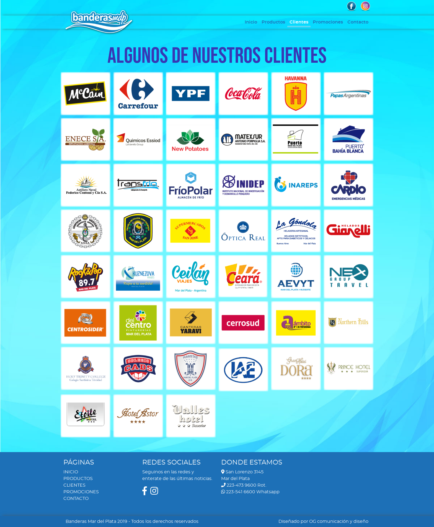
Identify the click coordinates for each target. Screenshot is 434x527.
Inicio (251, 22)
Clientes (299, 22)
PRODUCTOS (78, 478)
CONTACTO (76, 498)
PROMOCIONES (81, 492)
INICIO (70, 472)
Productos (273, 22)
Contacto (357, 22)
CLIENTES (74, 485)
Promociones (328, 22)
